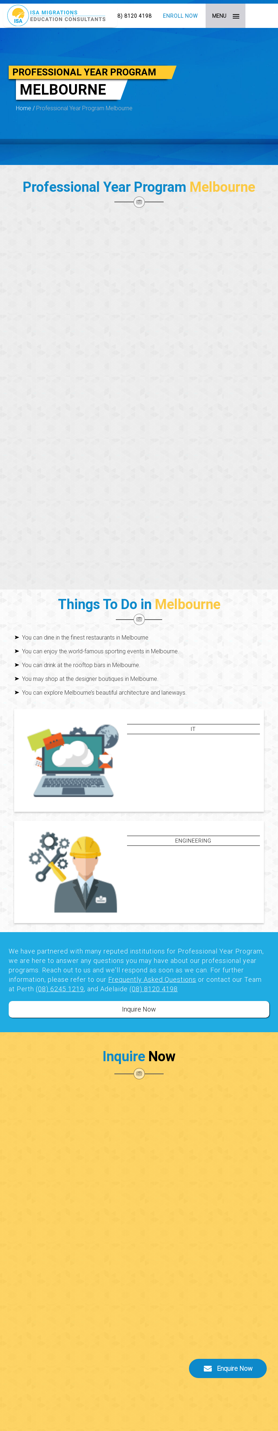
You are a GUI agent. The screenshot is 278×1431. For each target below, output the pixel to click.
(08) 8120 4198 (132, 16)
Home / (26, 108)
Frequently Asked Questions (152, 979)
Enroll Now (180, 16)
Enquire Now (228, 1368)
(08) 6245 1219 (60, 989)
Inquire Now (139, 1009)
